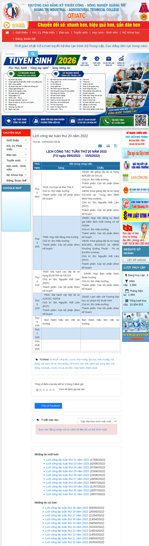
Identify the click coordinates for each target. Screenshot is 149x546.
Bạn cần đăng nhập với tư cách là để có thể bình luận (73, 429)
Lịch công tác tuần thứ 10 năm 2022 (66, 542)
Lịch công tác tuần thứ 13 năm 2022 (66, 530)
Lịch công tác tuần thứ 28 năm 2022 (67, 482)
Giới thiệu (22, 32)
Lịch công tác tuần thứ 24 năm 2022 (67, 467)
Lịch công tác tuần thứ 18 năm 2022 (66, 511)
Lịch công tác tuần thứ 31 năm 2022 (67, 494)
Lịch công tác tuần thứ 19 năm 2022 (66, 507)
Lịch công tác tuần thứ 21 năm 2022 (67, 459)
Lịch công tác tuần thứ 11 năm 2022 (66, 538)
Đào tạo (64, 32)
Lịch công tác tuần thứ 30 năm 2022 (67, 490)
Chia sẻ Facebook (50, 405)
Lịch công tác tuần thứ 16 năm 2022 (66, 519)
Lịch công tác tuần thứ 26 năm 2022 (67, 475)
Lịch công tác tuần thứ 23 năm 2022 (67, 463)
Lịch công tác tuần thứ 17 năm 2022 (66, 515)
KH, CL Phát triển (43, 32)
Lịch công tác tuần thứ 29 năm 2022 (67, 486)
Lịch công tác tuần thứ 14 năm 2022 (66, 526)
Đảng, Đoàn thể (25, 38)
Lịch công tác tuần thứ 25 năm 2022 (67, 471)
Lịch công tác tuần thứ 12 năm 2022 (66, 534)
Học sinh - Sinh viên (105, 32)
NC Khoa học (131, 32)
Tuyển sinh (81, 32)
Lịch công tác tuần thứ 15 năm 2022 (66, 523)
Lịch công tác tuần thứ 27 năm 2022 (67, 478)
